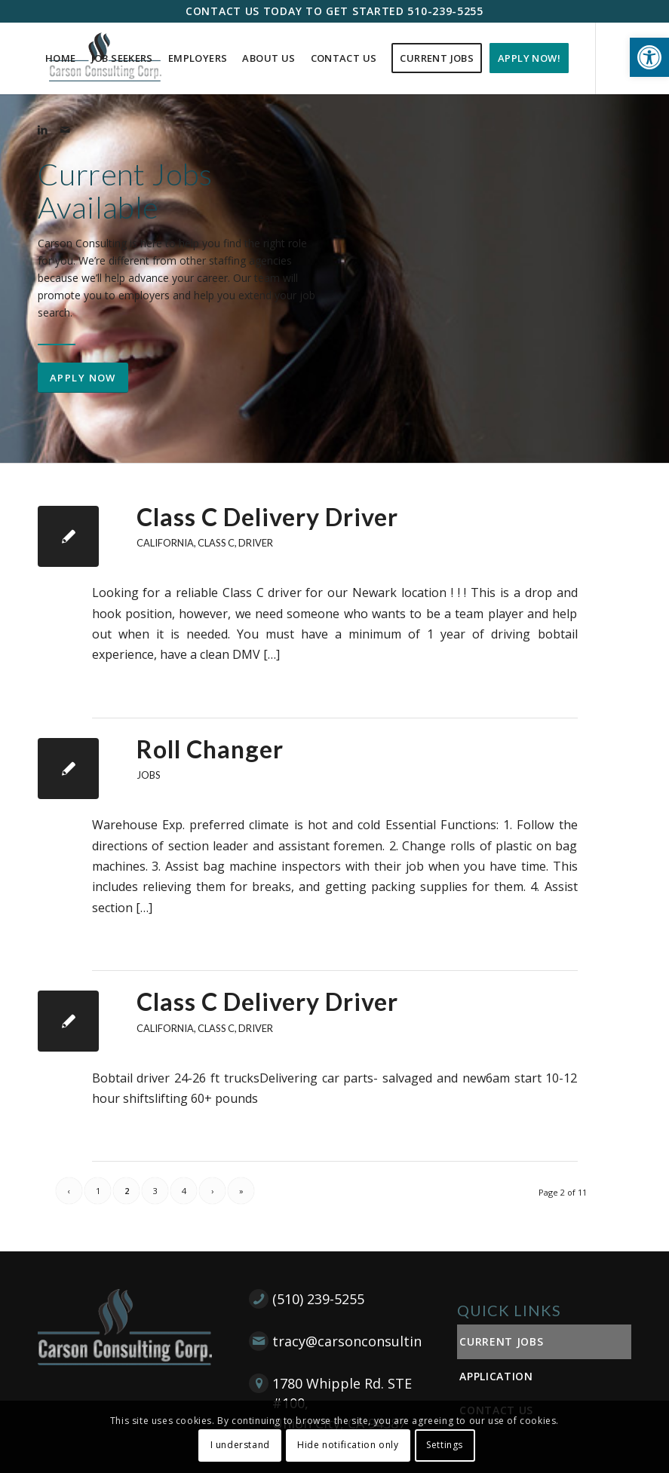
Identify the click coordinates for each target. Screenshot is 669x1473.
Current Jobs (501, 1341)
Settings (444, 1444)
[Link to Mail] (65, 129)
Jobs (149, 775)
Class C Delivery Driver (267, 516)
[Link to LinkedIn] (42, 129)
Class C (216, 543)
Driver (255, 543)
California (165, 543)
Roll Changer (210, 749)
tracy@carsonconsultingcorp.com (381, 1341)
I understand (240, 1444)
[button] (649, 57)
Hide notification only (347, 1444)
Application (496, 1376)
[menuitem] (61, 58)
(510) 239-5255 (318, 1299)
